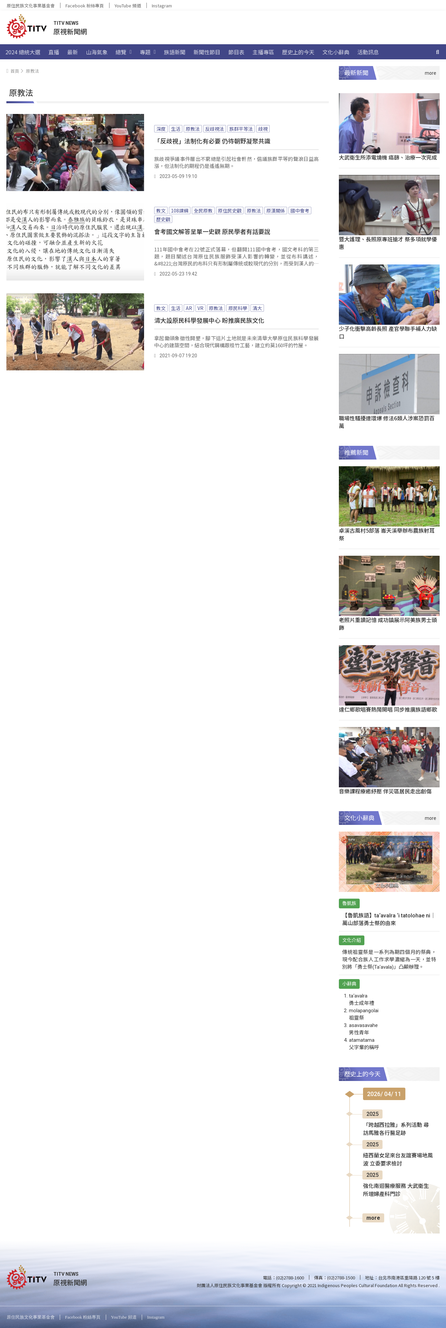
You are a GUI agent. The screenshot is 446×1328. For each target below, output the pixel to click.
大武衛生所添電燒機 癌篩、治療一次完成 (388, 157)
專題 (148, 52)
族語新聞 (174, 52)
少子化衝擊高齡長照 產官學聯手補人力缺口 (388, 332)
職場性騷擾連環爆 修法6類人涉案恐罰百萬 (387, 422)
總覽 (124, 52)
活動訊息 (368, 52)
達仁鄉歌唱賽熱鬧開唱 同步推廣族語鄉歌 (388, 709)
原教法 (193, 128)
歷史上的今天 (298, 52)
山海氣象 (96, 52)
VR (200, 308)
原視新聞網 (70, 31)
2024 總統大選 (22, 52)
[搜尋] (438, 52)
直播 (53, 52)
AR (189, 308)
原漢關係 (275, 210)
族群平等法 (241, 128)
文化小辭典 (335, 52)
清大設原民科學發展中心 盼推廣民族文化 (209, 320)
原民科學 (237, 308)
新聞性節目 (206, 52)
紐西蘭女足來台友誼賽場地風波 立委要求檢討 (398, 1159)
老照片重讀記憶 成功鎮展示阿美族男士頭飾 (388, 623)
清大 (257, 308)
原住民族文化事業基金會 (31, 5)
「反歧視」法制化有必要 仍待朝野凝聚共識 (212, 140)
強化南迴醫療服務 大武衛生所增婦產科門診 (396, 1190)
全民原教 (203, 210)
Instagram (162, 5)
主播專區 (263, 52)
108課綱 (179, 210)
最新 (72, 52)
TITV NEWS (66, 23)
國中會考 (300, 210)
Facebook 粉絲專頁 (84, 5)
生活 (175, 128)
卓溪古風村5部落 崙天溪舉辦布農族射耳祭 (387, 534)
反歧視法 (214, 128)
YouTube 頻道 (128, 5)
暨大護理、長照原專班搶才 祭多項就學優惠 (388, 243)
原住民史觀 (229, 210)
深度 (161, 128)
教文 (161, 210)
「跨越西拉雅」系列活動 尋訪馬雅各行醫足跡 (396, 1129)
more (373, 1218)
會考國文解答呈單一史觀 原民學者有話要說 (212, 231)
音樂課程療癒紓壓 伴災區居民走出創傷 (385, 791)
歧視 (263, 128)
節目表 (236, 52)
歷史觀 (163, 219)
